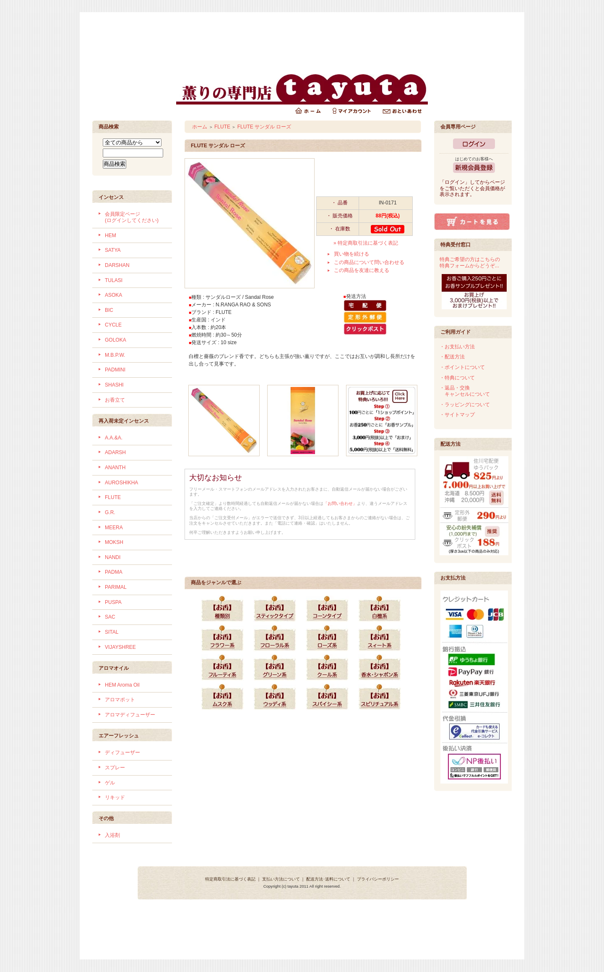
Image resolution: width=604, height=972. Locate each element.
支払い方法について (281, 879)
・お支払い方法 (457, 347)
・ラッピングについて (465, 405)
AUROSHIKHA (121, 483)
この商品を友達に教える (361, 270)
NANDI (112, 557)
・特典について (457, 378)
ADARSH (115, 452)
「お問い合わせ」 (340, 503)
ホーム (199, 127)
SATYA (113, 250)
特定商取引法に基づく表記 (230, 879)
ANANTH (115, 467)
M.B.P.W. (115, 355)
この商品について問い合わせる (369, 262)
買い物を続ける (351, 254)
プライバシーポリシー (378, 879)
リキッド (115, 797)
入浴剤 (112, 835)
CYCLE (113, 325)
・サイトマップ (457, 415)
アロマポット (120, 700)
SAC (110, 617)
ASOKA (113, 295)
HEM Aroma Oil (122, 685)
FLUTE (113, 497)
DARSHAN (117, 265)
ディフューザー (122, 752)
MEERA (114, 527)
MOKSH (114, 542)
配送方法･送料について (328, 879)
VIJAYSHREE (120, 647)
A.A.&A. (113, 438)
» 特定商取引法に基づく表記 (365, 243)
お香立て (115, 400)
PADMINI (115, 370)
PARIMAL (116, 587)
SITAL (111, 632)
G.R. (110, 512)
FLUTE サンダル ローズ (264, 127)
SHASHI (114, 385)
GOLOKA (115, 340)
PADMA (113, 572)
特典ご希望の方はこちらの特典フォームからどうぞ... (470, 262)
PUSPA (113, 602)
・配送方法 (452, 357)
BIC (109, 310)
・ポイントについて (462, 367)
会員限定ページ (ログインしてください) (132, 217)
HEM (110, 235)
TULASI (113, 280)
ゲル (110, 783)
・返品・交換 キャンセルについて (465, 391)
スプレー (115, 768)
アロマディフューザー (130, 715)
